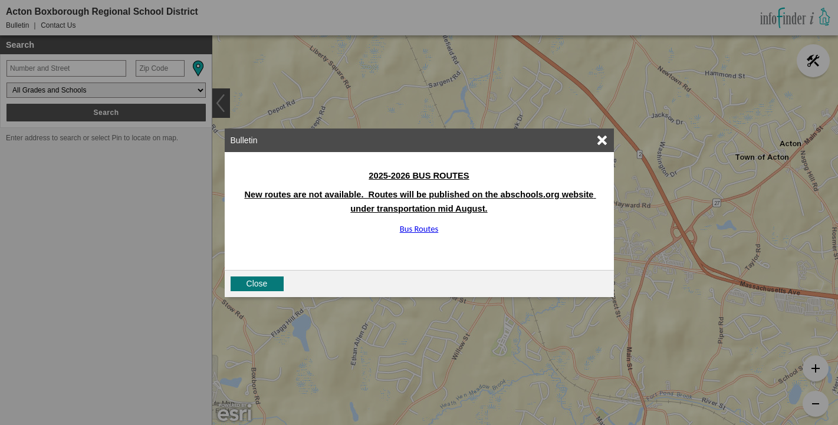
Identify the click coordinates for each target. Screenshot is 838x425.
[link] (602, 140)
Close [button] (257, 283)
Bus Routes (419, 228)
